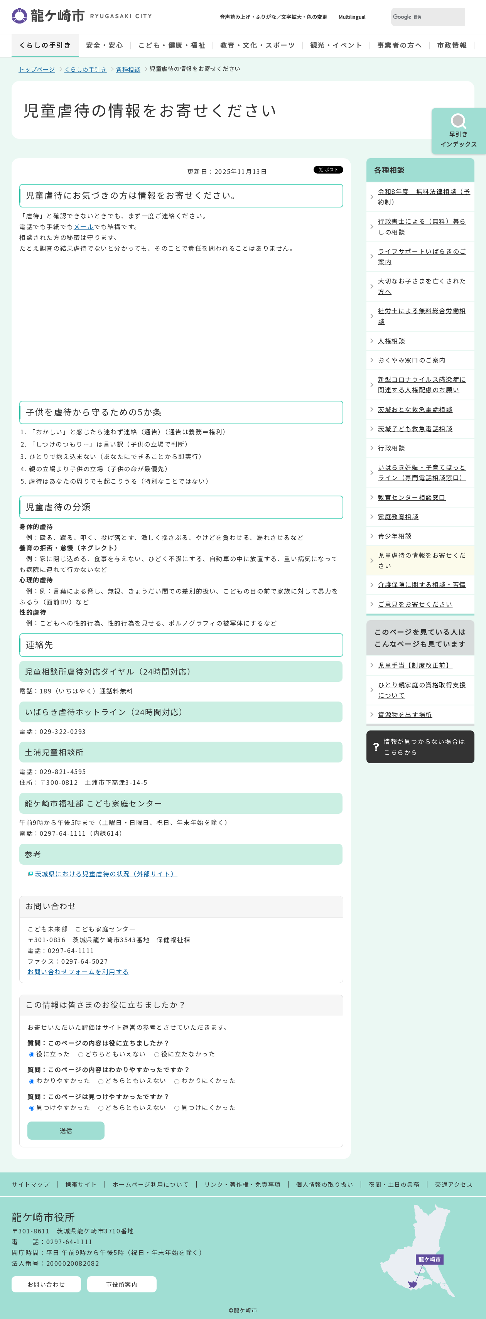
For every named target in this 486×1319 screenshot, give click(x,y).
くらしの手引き (45, 45)
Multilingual (352, 16)
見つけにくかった (208, 1107)
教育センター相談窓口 (412, 497)
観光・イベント (336, 45)
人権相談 (391, 340)
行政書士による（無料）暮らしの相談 (422, 226)
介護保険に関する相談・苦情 (422, 584)
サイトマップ (31, 1184)
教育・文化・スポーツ (258, 45)
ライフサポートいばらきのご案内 (422, 256)
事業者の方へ (399, 45)
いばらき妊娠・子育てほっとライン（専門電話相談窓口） (422, 472)
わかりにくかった (208, 1080)
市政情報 (452, 45)
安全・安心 (105, 45)
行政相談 (391, 447)
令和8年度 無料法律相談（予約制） (424, 196)
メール (84, 226)
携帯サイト (81, 1184)
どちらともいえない (115, 1053)
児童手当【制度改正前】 (415, 665)
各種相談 (128, 69)
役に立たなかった (188, 1053)
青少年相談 (395, 535)
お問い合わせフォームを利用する (78, 971)
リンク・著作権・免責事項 (242, 1184)
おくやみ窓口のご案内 (412, 359)
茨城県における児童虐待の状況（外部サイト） (106, 873)
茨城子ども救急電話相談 (415, 428)
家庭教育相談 (398, 516)
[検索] (419, 17)
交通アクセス (454, 1184)
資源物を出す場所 (405, 714)
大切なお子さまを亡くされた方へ (422, 286)
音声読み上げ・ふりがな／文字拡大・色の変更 (273, 16)
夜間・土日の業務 (394, 1184)
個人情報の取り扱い (325, 1184)
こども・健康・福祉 (172, 45)
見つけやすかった (63, 1107)
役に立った (53, 1053)
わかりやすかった (63, 1080)
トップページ (37, 69)
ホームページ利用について (151, 1184)
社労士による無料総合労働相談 (422, 316)
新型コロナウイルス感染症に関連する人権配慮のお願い (422, 384)
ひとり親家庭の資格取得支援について (422, 690)
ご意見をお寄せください (415, 604)
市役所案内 (122, 1284)
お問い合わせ (46, 1284)
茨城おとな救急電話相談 (415, 409)
